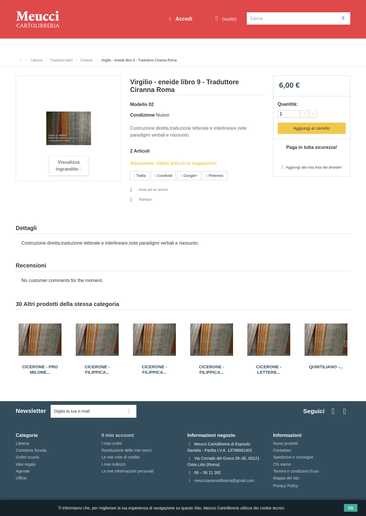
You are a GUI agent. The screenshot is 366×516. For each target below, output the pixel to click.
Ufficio (21, 478)
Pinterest (214, 175)
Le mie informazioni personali (128, 471)
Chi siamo (282, 464)
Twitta (140, 175)
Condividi (163, 175)
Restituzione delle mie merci (127, 450)
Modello (138, 104)
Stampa (145, 199)
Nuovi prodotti (285, 443)
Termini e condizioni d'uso (296, 471)
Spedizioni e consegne (293, 457)
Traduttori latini (61, 60)
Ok (350, 508)
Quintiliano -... (326, 366)
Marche (201, 46)
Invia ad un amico (153, 189)
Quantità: (288, 104)
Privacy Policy (285, 485)
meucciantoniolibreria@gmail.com (224, 480)
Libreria (144, 46)
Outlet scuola (68, 46)
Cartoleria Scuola (109, 46)
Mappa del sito (286, 478)
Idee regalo (173, 46)
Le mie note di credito (121, 457)
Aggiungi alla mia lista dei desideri (313, 167)
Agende (22, 471)
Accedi (183, 19)
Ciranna (86, 60)
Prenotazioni (231, 46)
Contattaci (282, 450)
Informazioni (33, 46)
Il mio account (118, 435)
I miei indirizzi (114, 464)
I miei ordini (112, 443)
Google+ (189, 175)
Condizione (142, 115)
